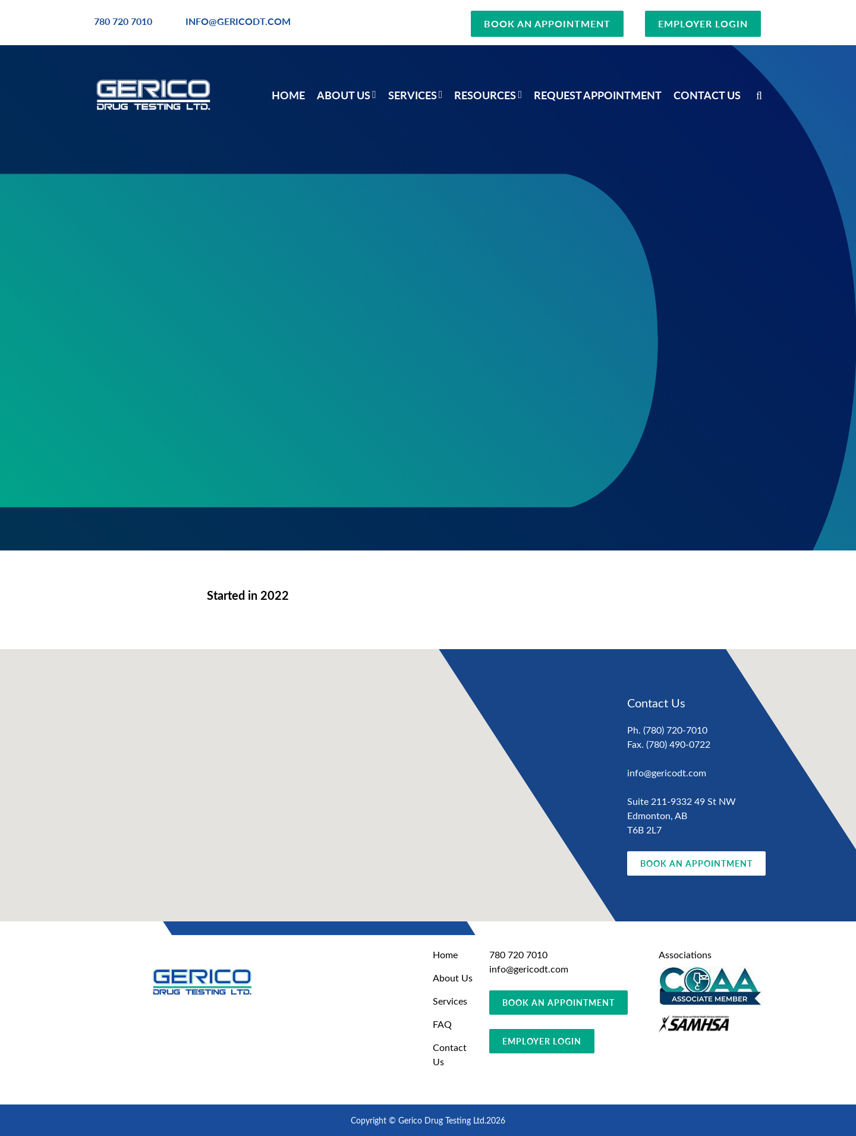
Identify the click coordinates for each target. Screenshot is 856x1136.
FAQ (442, 1024)
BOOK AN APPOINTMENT (547, 23)
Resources (485, 94)
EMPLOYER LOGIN (703, 23)
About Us (343, 94)
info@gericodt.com (666, 772)
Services (412, 94)
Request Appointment (598, 94)
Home (288, 94)
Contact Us (707, 94)
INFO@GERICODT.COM (238, 21)
